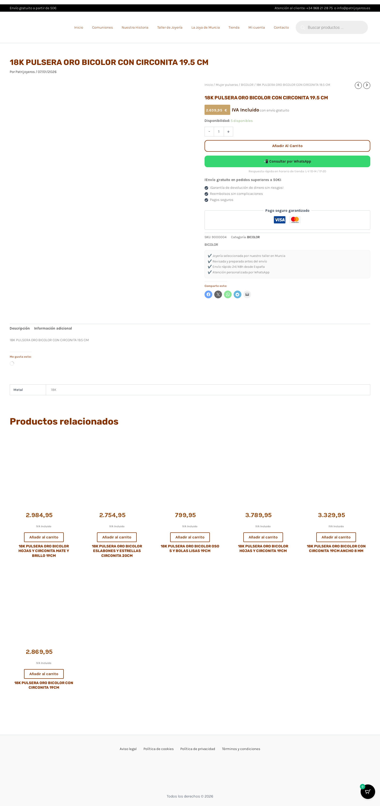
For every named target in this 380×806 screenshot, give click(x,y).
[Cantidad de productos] (219, 131)
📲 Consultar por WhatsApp (287, 161)
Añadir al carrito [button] (43, 537)
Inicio (209, 85)
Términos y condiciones (236, 749)
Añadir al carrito (287, 145)
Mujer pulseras (227, 85)
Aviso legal (132, 749)
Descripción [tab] (20, 328)
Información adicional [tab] (53, 328)
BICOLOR (247, 85)
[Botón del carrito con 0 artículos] (368, 794)
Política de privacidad (196, 749)
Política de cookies (160, 749)
